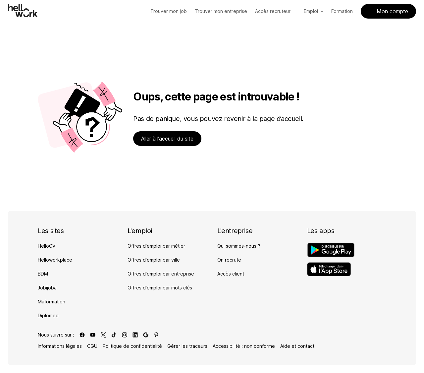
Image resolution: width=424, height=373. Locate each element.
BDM (43, 274)
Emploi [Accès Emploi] (313, 11)
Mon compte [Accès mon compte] (388, 11)
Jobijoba (47, 287)
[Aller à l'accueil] (23, 10)
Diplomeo (48, 315)
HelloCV (46, 246)
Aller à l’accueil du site (167, 138)
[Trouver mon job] (168, 11)
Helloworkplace (55, 260)
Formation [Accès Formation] (342, 11)
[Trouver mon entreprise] (221, 11)
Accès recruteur (275, 11)
